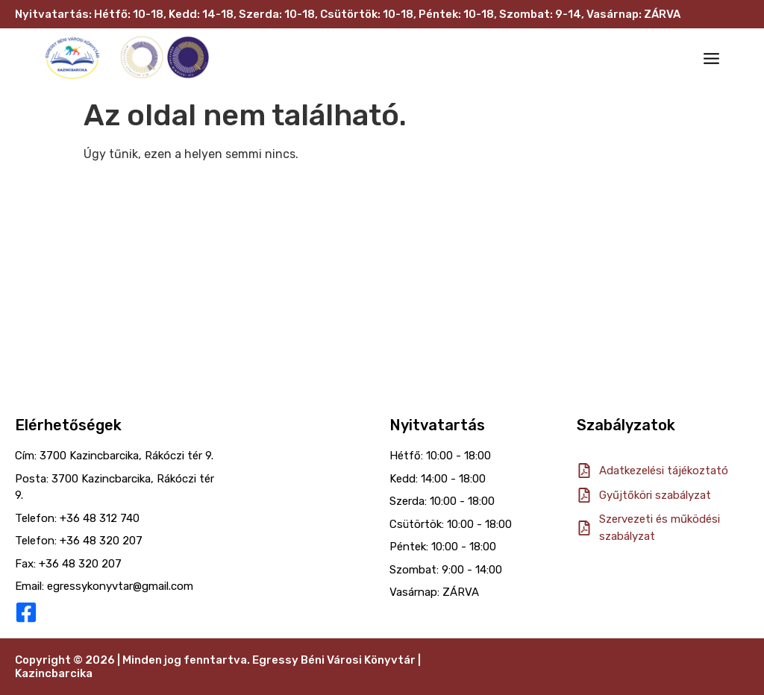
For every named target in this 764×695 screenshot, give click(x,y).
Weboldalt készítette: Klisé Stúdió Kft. (642, 660)
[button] (712, 59)
